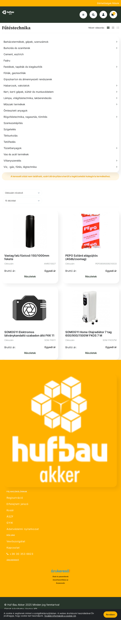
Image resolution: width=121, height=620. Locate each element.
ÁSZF (10, 516)
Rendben (110, 614)
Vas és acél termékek (16, 154)
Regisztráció (15, 497)
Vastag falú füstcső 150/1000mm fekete (26, 257)
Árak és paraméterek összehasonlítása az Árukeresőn (60, 580)
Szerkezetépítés (13, 123)
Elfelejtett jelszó (17, 504)
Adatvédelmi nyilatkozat (23, 529)
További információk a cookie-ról (60, 616)
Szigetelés (10, 129)
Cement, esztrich (14, 54)
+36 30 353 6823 (20, 553)
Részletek (30, 276)
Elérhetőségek (104, 3)
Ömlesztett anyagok (16, 110)
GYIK (10, 522)
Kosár (10, 510)
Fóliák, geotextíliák (15, 73)
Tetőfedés (9, 141)
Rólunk (115, 3)
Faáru (7, 60)
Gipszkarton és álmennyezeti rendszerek (28, 79)
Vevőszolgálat (16, 541)
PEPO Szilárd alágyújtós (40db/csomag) (81, 257)
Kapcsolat (13, 547)
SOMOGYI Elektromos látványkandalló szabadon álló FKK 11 (29, 333)
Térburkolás (11, 135)
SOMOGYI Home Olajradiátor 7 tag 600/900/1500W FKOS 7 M (88, 333)
